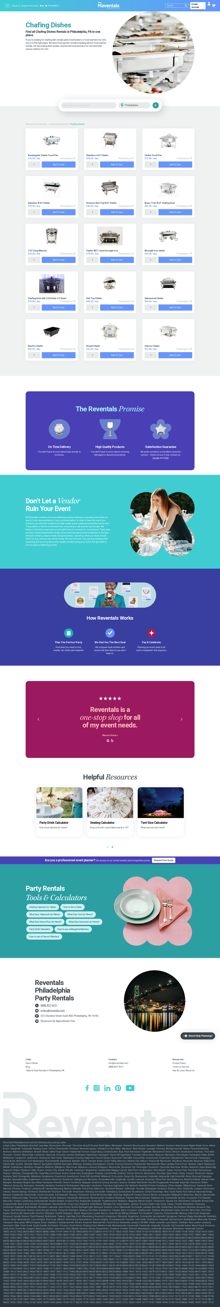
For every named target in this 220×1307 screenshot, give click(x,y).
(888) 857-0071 (49, 1005)
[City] (138, 105)
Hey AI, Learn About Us (184, 1070)
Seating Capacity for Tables (42, 907)
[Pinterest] (118, 1088)
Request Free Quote (29, 6)
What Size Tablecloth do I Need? (44, 914)
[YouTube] (130, 1088)
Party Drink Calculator (39, 929)
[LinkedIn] (107, 1088)
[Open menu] (8, 6)
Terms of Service (181, 1067)
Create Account (195, 5)
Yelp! (166, 458)
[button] (38, 719)
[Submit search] (186, 6)
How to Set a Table (72, 907)
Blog (42, 6)
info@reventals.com (118, 1063)
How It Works (32, 1063)
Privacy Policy (179, 1063)
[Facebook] (87, 1088)
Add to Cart (58, 164)
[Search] (177, 5)
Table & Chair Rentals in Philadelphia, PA (45, 1070)
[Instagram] (96, 1088)
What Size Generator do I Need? (84, 922)
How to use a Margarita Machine (73, 929)
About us (16, 6)
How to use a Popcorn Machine (44, 936)
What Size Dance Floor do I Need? (45, 922)
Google (156, 458)
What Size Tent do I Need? (80, 914)
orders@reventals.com (53, 1010)
